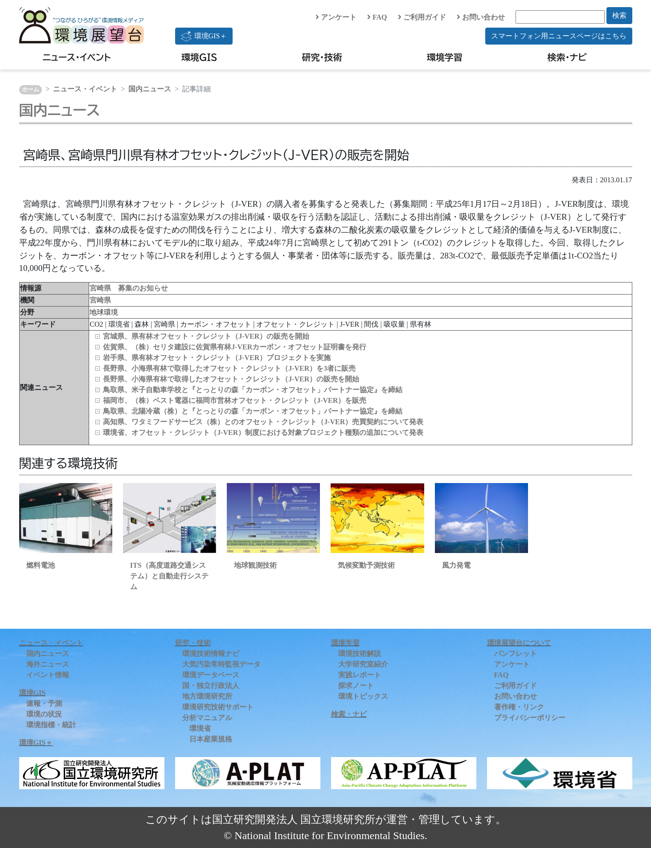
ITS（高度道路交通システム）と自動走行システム (169, 575)
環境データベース (210, 675)
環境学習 (445, 57)
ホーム (30, 89)
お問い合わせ (481, 17)
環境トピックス (363, 696)
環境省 (200, 728)
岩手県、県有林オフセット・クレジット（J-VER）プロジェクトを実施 (217, 357)
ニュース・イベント (76, 57)
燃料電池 (40, 565)
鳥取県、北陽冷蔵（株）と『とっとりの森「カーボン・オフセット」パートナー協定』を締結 (252, 411)
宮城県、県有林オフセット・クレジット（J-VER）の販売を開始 (206, 336)
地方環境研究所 (207, 696)
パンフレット (515, 653)
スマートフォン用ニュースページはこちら (558, 36)
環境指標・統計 (51, 725)
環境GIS (199, 57)
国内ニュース (149, 89)
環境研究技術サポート (218, 707)
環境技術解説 (359, 653)
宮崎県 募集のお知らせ (129, 288)
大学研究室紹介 (363, 664)
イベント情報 (47, 675)
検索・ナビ (567, 57)
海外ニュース (47, 664)
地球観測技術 (255, 565)
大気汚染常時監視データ (221, 664)
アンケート (335, 17)
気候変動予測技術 (366, 565)
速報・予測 (44, 703)
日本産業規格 (210, 739)
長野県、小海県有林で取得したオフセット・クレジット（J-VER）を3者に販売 (229, 368)
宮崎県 (100, 300)
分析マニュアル (207, 717)
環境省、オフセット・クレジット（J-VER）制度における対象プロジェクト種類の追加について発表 (263, 432)
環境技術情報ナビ (210, 653)
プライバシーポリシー (529, 717)
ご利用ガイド (422, 17)
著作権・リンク (519, 707)
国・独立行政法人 (210, 685)
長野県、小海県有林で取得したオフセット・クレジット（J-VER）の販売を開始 (231, 379)
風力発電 (456, 565)
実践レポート (359, 675)
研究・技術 (322, 57)
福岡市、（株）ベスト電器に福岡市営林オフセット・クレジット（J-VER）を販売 (234, 400)
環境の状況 (44, 714)
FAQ (377, 17)
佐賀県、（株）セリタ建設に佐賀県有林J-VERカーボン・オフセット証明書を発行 (234, 347)
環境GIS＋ (204, 36)
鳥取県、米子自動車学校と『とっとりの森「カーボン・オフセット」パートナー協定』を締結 (252, 389)
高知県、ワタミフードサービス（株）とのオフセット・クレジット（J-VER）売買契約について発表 (263, 422)
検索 (619, 15)
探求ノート (356, 685)
